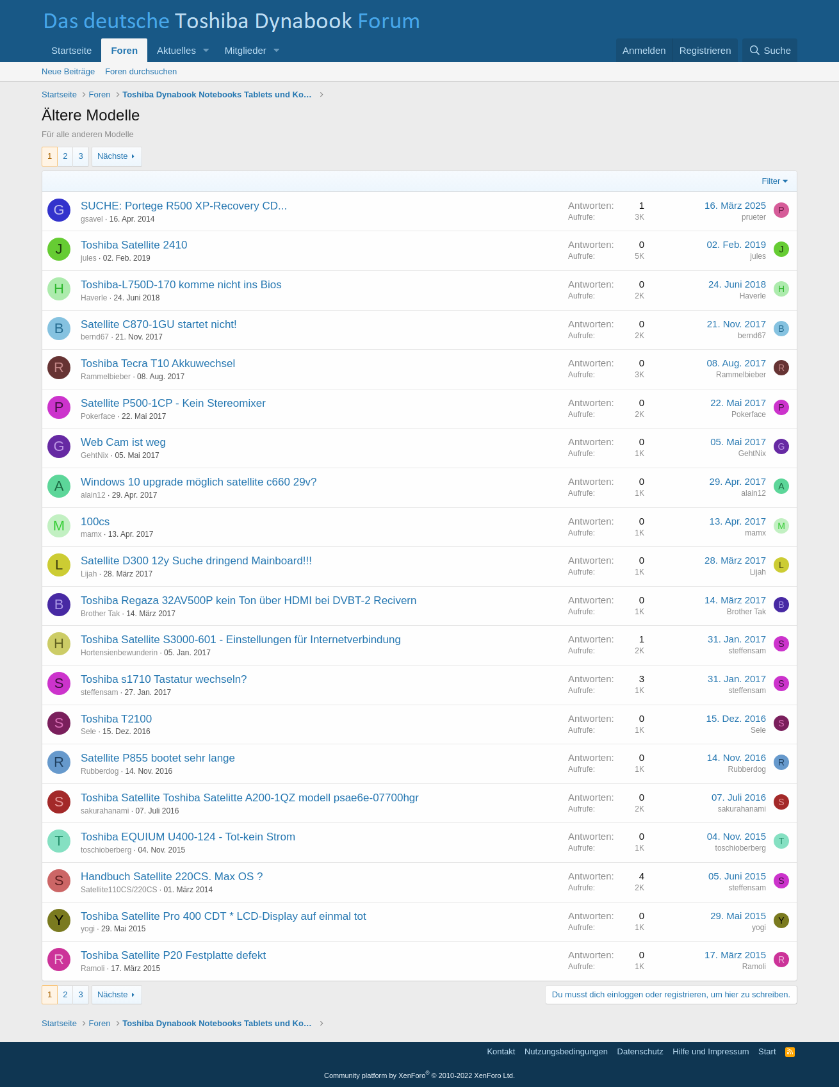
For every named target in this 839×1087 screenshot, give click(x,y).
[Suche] (769, 50)
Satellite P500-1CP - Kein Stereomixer (173, 403)
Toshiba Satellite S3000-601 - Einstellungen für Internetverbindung (241, 639)
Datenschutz (640, 1051)
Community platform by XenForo (419, 1075)
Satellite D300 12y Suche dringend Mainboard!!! (196, 561)
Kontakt (501, 1051)
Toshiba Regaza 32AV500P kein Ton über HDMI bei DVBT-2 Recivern (248, 600)
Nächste (112, 156)
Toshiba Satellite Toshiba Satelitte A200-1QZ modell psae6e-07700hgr (250, 798)
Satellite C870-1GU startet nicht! (159, 324)
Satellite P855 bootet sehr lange (158, 758)
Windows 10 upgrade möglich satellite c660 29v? (199, 482)
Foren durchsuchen (141, 71)
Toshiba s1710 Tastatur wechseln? (164, 679)
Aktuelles (176, 50)
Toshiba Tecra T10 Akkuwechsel (158, 363)
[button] (206, 50)
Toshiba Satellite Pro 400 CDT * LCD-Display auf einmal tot (223, 916)
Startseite (71, 50)
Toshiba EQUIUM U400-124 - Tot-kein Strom (188, 837)
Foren (124, 50)
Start (767, 1051)
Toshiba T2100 (116, 719)
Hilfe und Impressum (710, 1051)
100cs (95, 522)
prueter (754, 217)
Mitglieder (245, 50)
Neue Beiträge (68, 71)
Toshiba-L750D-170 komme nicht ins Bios (181, 285)
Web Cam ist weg (123, 442)
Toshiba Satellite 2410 (134, 245)
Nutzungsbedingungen (566, 1051)
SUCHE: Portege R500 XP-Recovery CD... (184, 206)
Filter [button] (771, 181)
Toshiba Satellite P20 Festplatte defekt (173, 955)
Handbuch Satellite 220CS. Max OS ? (172, 876)
